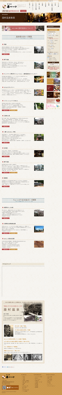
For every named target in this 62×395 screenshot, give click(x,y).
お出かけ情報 (49, 376)
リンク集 (48, 383)
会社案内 (36, 383)
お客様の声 (37, 380)
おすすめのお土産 (26, 389)
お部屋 (24, 383)
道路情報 (36, 387)
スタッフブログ (37, 379)
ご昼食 (24, 379)
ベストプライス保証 (38, 376)
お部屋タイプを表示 (52, 58)
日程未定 (56, 35)
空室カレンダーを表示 (53, 60)
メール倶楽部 (25, 391)
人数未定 (56, 40)
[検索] (51, 1)
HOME (24, 376)
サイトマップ (49, 384)
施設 (23, 384)
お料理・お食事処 (26, 380)
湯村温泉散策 (51, 26)
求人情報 (36, 384)
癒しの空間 (24, 387)
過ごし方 (24, 388)
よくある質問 (49, 379)
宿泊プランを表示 (52, 57)
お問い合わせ (49, 380)
